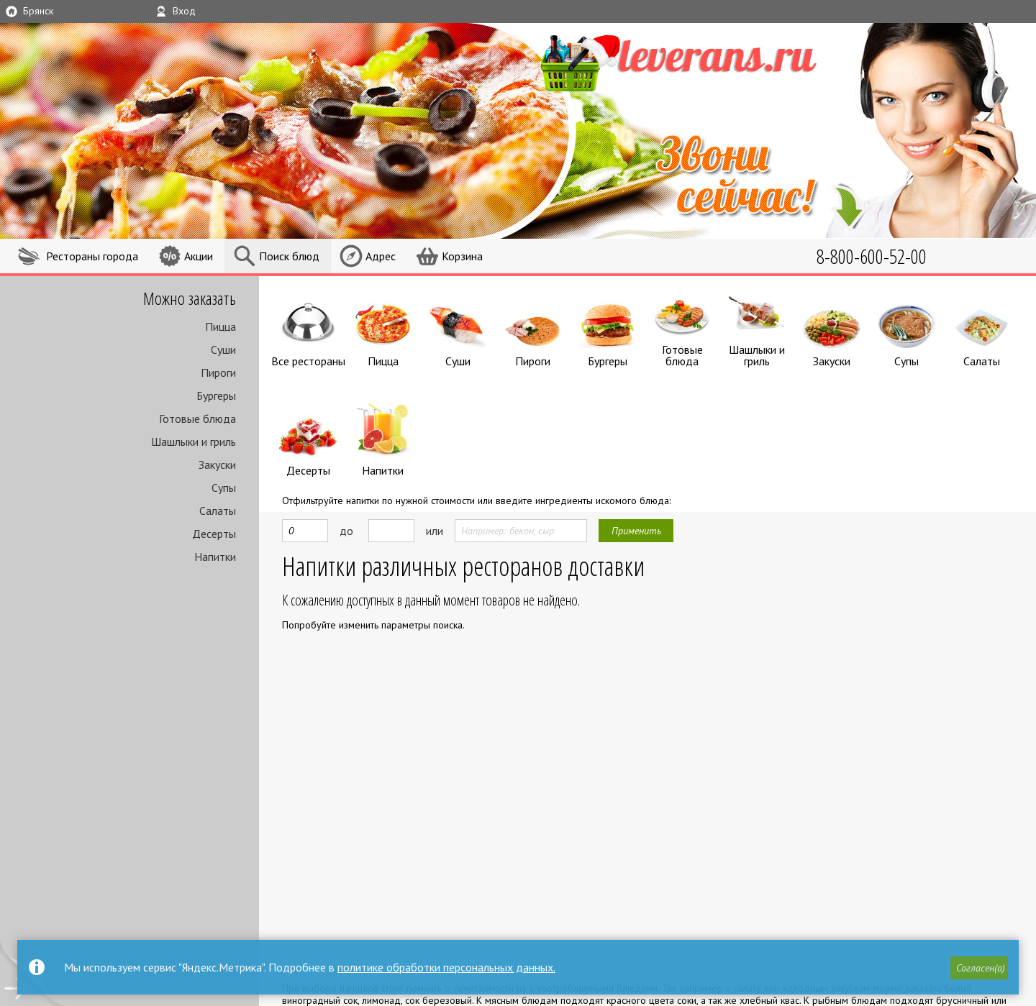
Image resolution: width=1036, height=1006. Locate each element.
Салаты (217, 510)
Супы (224, 487)
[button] (979, 967)
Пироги (218, 372)
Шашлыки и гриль (193, 441)
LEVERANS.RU (700, 61)
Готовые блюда (197, 418)
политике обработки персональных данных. (446, 967)
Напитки (215, 556)
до (346, 527)
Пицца (220, 326)
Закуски (217, 464)
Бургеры (216, 395)
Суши (223, 349)
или (434, 527)
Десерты (214, 533)
